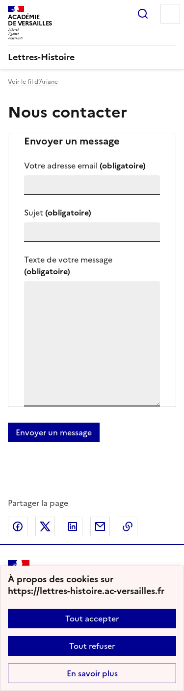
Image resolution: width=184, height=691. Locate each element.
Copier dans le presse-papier (127, 526)
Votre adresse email (85, 165)
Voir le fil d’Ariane (33, 81)
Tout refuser (92, 646)
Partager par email (100, 526)
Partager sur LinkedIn (72, 526)
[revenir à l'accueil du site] (92, 57)
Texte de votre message (68, 265)
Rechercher (143, 14)
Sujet (57, 212)
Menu (170, 14)
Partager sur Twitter (45, 526)
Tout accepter (92, 618)
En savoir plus (92, 673)
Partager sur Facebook (17, 526)
